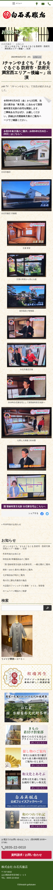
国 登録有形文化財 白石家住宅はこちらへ (25, 506)
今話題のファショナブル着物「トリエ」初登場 (23, 586)
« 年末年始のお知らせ (11, 524)
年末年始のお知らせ (12, 554)
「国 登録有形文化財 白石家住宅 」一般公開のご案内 (26, 564)
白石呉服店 (6, 44)
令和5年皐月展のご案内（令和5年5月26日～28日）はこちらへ (26, 132)
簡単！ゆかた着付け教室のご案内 (18, 570)
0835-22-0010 (15, 847)
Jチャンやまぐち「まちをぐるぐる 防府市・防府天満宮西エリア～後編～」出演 (26, 547)
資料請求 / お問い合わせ (26, 854)
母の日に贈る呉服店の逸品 (15, 580)
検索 (4, 601)
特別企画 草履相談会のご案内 (16, 559)
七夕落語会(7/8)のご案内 (14, 575)
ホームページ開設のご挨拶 (15, 591)
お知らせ (20, 44)
